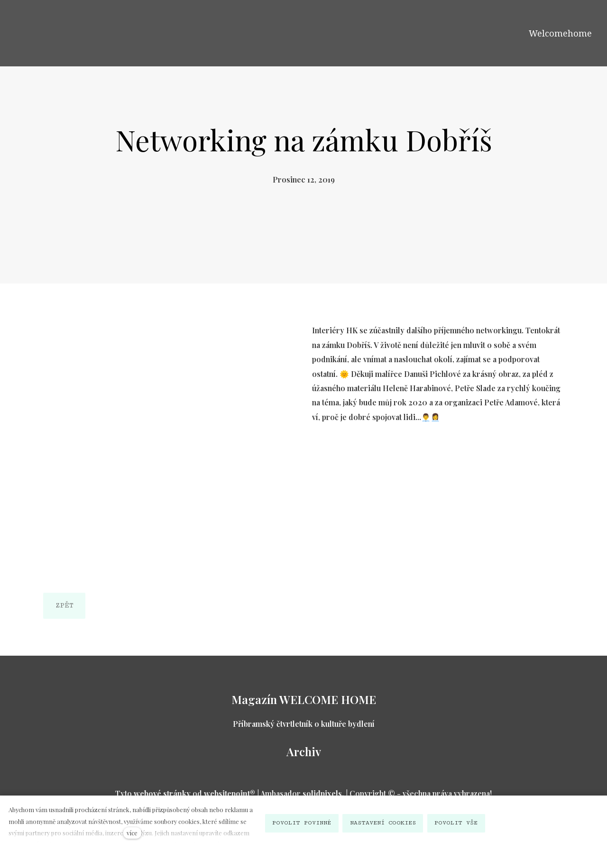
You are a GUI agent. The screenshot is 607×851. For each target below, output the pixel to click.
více (132, 833)
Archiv (303, 751)
